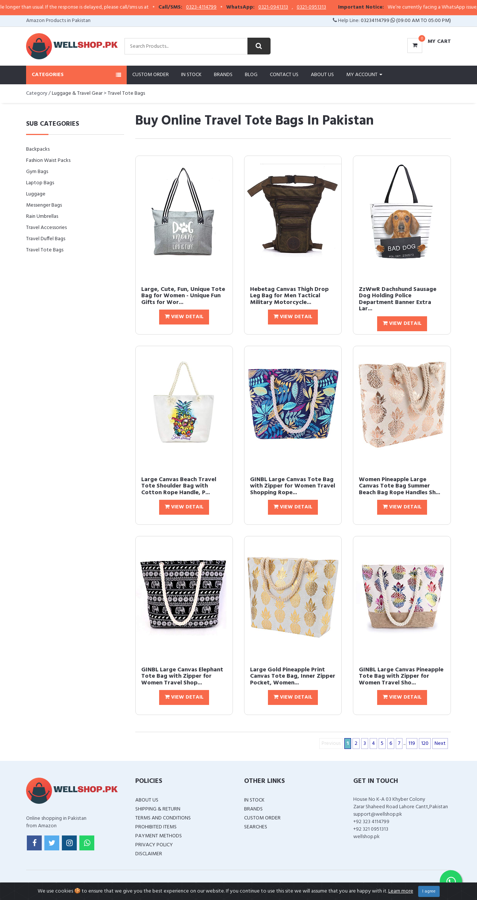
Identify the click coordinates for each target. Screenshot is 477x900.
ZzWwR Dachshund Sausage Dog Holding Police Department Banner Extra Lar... (397, 299)
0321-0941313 (291, 7)
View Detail (184, 317)
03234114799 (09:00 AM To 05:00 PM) (406, 20)
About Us (322, 74)
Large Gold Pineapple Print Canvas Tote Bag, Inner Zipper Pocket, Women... (292, 676)
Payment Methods (158, 836)
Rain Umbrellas (42, 216)
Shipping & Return (157, 809)
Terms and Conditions (163, 818)
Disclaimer (148, 854)
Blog (251, 74)
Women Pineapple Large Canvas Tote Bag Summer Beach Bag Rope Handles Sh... (399, 486)
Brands (223, 74)
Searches (255, 827)
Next (440, 743)
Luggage (35, 194)
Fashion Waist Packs (48, 160)
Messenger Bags (44, 205)
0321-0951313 (329, 7)
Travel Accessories (46, 227)
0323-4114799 (219, 7)
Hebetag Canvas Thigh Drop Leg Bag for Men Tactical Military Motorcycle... (289, 296)
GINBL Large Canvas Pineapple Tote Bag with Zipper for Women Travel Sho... (401, 676)
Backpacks (38, 149)
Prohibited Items (156, 827)
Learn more (400, 891)
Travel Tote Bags (126, 93)
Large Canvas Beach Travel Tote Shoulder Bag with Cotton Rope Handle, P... (178, 486)
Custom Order (150, 74)
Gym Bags (37, 171)
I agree (429, 891)
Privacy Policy (154, 845)
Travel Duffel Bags (45, 239)
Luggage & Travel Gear (77, 93)
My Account (364, 74)
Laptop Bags (40, 183)
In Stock (191, 74)
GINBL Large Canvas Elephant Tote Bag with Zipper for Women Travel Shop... (182, 676)
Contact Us (284, 74)
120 (425, 743)
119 (411, 743)
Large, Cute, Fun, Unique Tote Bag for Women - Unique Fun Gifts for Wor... (183, 296)
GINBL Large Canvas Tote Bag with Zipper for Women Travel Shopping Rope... (292, 486)
